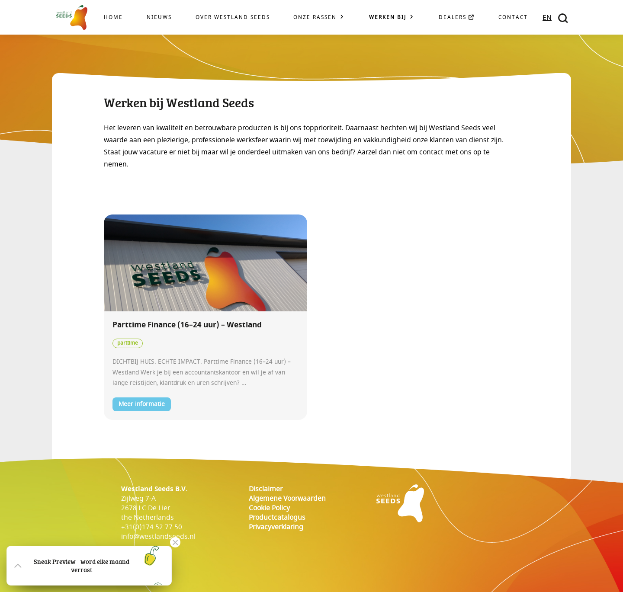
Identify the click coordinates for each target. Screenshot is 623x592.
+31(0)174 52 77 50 (151, 527)
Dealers (457, 17)
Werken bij (387, 17)
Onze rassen (315, 17)
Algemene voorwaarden (287, 498)
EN (547, 17)
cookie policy (269, 508)
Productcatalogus (277, 517)
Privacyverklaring (276, 527)
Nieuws (159, 17)
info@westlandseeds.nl (158, 536)
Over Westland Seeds (233, 17)
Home (113, 17)
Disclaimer (266, 489)
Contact (513, 17)
